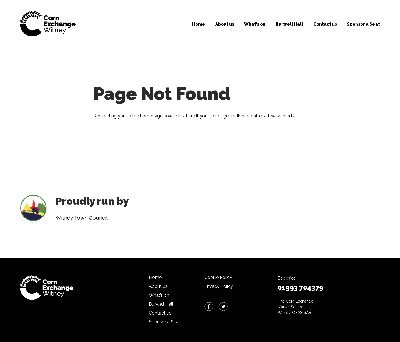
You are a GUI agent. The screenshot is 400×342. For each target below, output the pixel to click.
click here (185, 116)
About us (224, 24)
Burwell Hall (289, 24)
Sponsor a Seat (363, 24)
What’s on (255, 24)
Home (198, 24)
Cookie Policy (218, 277)
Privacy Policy (218, 286)
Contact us (325, 24)
